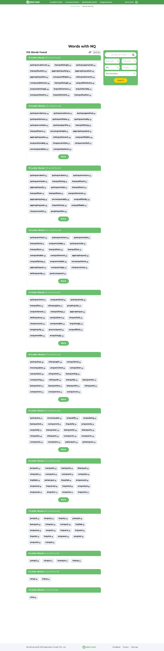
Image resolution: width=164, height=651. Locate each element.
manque (62, 560)
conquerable (57, 324)
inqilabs (35, 480)
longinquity (37, 329)
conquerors (73, 392)
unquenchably (57, 243)
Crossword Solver (72, 2)
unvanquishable (59, 131)
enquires (67, 492)
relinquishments (85, 77)
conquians (54, 442)
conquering (37, 380)
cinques (50, 524)
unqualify (72, 418)
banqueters (36, 386)
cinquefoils (75, 318)
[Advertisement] (82, 25)
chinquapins (55, 306)
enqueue (35, 530)
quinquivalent (60, 175)
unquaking (89, 418)
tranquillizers (37, 131)
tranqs (77, 560)
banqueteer (89, 380)
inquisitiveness (62, 89)
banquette (70, 430)
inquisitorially (84, 89)
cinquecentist (38, 211)
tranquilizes (56, 249)
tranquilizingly (63, 65)
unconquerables (39, 149)
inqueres (83, 492)
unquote (35, 542)
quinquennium (38, 237)
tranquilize (36, 306)
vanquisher (76, 368)
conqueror (87, 436)
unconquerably (60, 199)
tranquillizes (56, 193)
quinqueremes (60, 237)
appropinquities (39, 77)
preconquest (56, 329)
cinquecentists (61, 143)
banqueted (36, 424)
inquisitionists (61, 95)
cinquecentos (79, 267)
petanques (89, 442)
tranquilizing (59, 181)
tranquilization (38, 71)
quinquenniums (82, 175)
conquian (83, 474)
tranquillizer (37, 193)
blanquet (83, 468)
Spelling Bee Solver (89, 2)
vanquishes (37, 374)
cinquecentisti (83, 143)
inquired (67, 486)
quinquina (36, 418)
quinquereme (38, 300)
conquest (67, 474)
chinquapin (55, 362)
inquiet (34, 536)
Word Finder (75, 6)
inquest (79, 530)
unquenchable (58, 261)
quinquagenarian (86, 65)
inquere (65, 530)
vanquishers (57, 318)
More (63, 157)
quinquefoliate (60, 119)
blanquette (73, 386)
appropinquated (82, 131)
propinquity (74, 306)
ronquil (49, 542)
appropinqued (80, 255)
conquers (51, 474)
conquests (36, 442)
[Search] (133, 55)
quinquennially (82, 119)
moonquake (54, 418)
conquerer (70, 436)
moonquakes (37, 368)
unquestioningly (39, 89)
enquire (50, 530)
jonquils (35, 468)
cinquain (35, 474)
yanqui (34, 560)
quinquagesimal (86, 113)
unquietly (35, 430)
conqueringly (59, 267)
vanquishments (77, 193)
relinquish (55, 380)
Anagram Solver (106, 2)
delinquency (37, 318)
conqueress (55, 392)
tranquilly (72, 380)
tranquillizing (83, 125)
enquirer (52, 492)
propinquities (59, 211)
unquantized (58, 300)
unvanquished (80, 261)
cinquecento (37, 324)
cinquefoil (54, 374)
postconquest (58, 273)
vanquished (74, 362)
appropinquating (61, 71)
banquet (35, 524)
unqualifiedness (85, 83)
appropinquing (38, 199)
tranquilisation (82, 95)
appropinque (77, 312)
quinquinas (37, 362)
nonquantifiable (62, 77)
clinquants (90, 386)
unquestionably (39, 143)
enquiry (49, 518)
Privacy (126, 647)
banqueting (73, 374)
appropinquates (39, 137)
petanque (50, 480)
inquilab (66, 480)
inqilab (79, 524)
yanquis (77, 518)
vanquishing (57, 312)
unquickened (37, 312)
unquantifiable (83, 137)
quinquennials (59, 187)
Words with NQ (87, 6)
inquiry (63, 518)
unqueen (63, 536)
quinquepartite (62, 125)
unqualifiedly (81, 199)
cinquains (36, 436)
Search (120, 80)
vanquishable (38, 255)
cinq (33, 597)
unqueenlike (37, 335)
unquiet (78, 536)
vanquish (51, 468)
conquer (65, 524)
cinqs (33, 579)
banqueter (52, 430)
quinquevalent (38, 175)
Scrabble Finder (56, 2)
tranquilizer (37, 249)
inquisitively (59, 205)
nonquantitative (39, 95)
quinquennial (78, 243)
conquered (54, 424)
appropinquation (84, 71)
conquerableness (39, 83)
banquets (67, 468)
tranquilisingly (62, 83)
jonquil (34, 518)
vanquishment (59, 255)
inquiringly (76, 324)
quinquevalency (39, 113)
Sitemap (134, 647)
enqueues (36, 492)
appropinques (38, 267)
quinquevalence (63, 113)
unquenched (57, 368)
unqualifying (37, 261)
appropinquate (38, 205)
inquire (48, 536)
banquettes (55, 386)
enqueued (82, 480)
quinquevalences (40, 65)
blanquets (88, 430)
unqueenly (87, 424)
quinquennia (78, 300)
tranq (45, 579)
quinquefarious (38, 119)
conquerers (36, 392)
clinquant (53, 436)
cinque (48, 560)
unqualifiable (79, 205)
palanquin (71, 442)
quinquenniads (38, 181)
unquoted (84, 486)
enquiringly (57, 335)
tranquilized (37, 243)
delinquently (37, 273)
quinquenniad (82, 237)
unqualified (76, 329)
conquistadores (62, 149)
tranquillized (79, 181)
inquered (51, 486)
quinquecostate (39, 125)
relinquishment (62, 137)
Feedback (116, 647)
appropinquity (38, 187)
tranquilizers (79, 187)
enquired (35, 486)
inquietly (71, 424)
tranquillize (74, 249)
